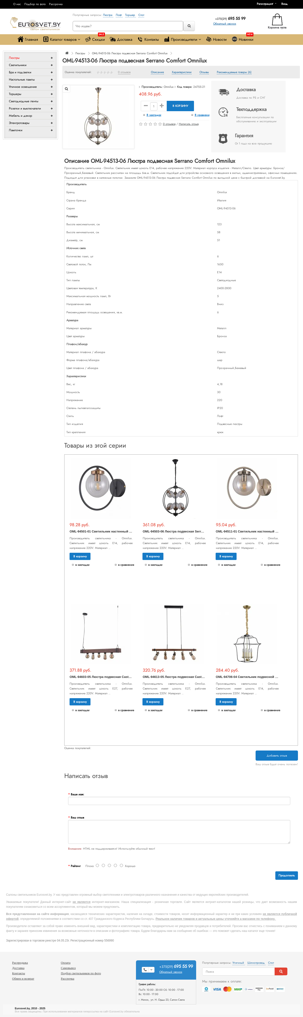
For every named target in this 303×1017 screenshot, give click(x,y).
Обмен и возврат (23, 978)
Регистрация (265, 4)
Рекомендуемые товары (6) (234, 72)
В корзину (180, 106)
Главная (28, 39)
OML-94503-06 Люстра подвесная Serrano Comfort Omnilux (188, 531)
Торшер (130, 15)
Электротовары (19, 123)
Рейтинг (76, 866)
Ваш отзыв (77, 817)
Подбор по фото (35, 4)
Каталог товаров (61, 39)
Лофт (119, 15)
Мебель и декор (20, 115)
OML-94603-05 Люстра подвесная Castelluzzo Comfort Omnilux (117, 677)
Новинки (242, 38)
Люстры (14, 57)
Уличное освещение (23, 86)
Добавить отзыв (277, 755)
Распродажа (20, 962)
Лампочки (15, 130)
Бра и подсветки (20, 72)
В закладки (154, 115)
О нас (17, 4)
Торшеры (15, 94)
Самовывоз (68, 968)
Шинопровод (256, 963)
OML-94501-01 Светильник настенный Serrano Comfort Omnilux (118, 531)
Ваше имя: (77, 794)
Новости (216, 39)
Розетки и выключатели (25, 108)
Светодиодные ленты (23, 101)
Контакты (148, 39)
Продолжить (286, 875)
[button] (286, 4)
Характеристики (182, 72)
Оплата (66, 962)
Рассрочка (56, 4)
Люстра (108, 15)
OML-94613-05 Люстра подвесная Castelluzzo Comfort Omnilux (191, 677)
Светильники (17, 65)
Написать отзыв (189, 124)
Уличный (238, 963)
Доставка (121, 39)
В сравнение (203, 115)
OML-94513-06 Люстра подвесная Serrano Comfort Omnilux (130, 53)
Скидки (95, 38)
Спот (141, 15)
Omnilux (169, 87)
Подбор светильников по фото (81, 973)
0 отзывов (124, 72)
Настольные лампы (22, 79)
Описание (157, 72)
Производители (182, 39)
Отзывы (204, 72)
